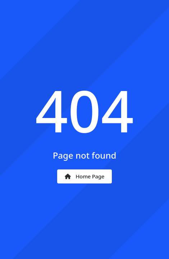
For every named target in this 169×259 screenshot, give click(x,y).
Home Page (84, 176)
